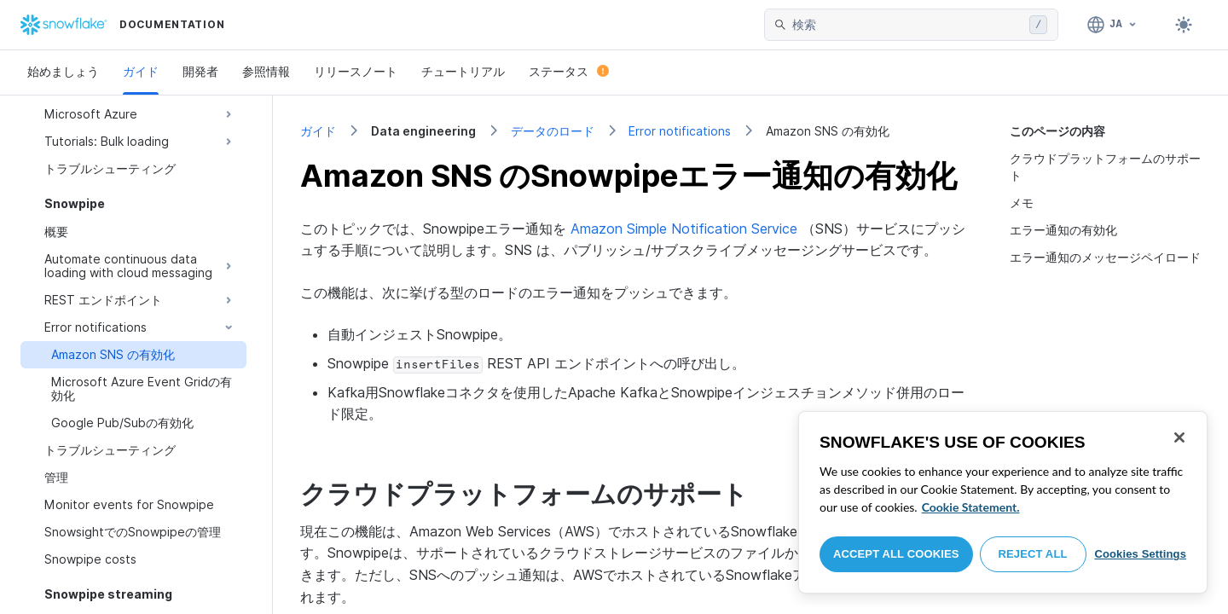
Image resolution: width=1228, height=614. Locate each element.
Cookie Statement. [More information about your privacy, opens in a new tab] (971, 507)
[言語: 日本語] (1112, 25)
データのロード (552, 131)
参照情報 (266, 71)
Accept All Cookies (896, 553)
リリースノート (355, 71)
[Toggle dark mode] (1184, 25)
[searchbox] (907, 24)
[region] (1003, 502)
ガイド (141, 71)
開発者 (200, 71)
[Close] (1179, 437)
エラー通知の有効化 (1063, 230)
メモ (1022, 202)
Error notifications (679, 131)
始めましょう (63, 71)
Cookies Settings (1140, 553)
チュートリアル (463, 71)
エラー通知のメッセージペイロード (1105, 257)
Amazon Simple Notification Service (684, 228)
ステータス (569, 71)
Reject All (1033, 553)
